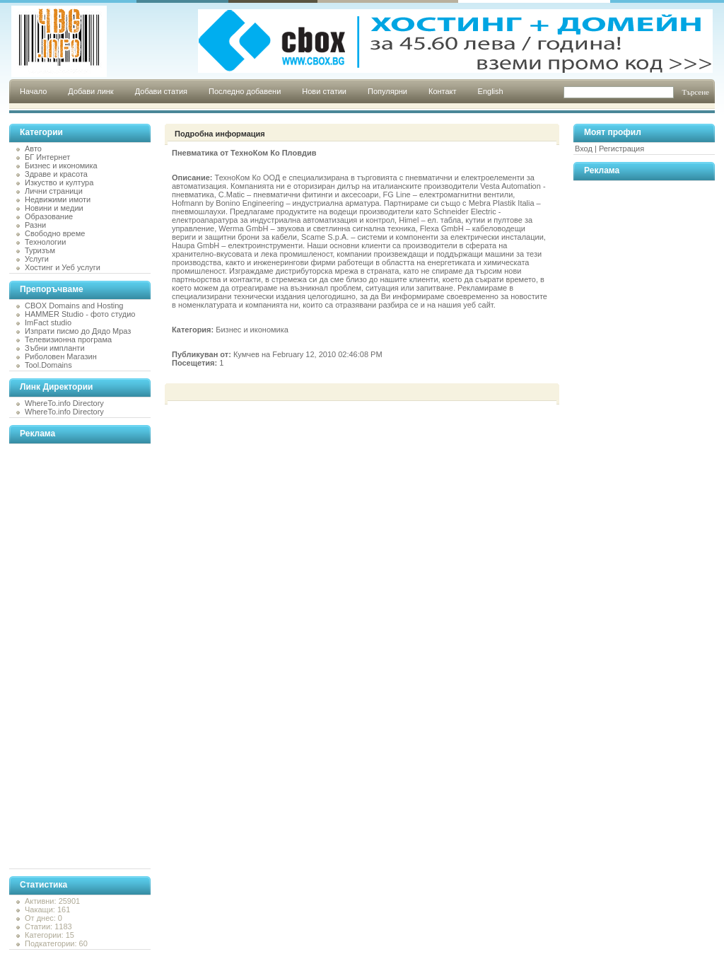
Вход (583, 148)
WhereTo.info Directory (64, 403)
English (490, 91)
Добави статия (161, 91)
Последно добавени (245, 91)
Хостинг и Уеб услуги (62, 267)
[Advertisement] (65, 656)
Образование (49, 216)
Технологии (45, 242)
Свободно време (55, 233)
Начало (33, 91)
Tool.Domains (48, 365)
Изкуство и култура (59, 182)
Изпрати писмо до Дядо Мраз (78, 331)
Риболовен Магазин (61, 356)
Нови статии (324, 91)
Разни (35, 225)
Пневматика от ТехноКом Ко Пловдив (244, 153)
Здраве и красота (56, 174)
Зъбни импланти (55, 348)
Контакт (442, 91)
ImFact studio (48, 322)
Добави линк (90, 91)
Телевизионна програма (68, 339)
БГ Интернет (47, 157)
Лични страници (54, 191)
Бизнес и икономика (61, 165)
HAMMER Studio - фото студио (80, 314)
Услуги (37, 259)
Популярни (387, 91)
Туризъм (40, 250)
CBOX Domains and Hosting (74, 305)
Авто (33, 148)
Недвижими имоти (57, 199)
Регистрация (621, 148)
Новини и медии (54, 208)
